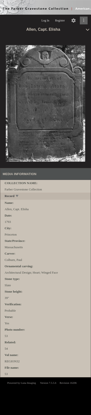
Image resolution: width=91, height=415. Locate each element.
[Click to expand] (84, 20)
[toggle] (17, 196)
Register (60, 20)
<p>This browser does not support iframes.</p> (45, 395)
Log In (45, 20)
